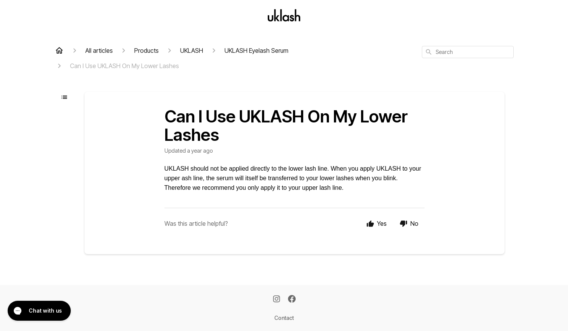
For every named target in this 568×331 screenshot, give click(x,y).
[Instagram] (276, 299)
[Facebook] (291, 299)
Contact (284, 318)
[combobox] (468, 52)
